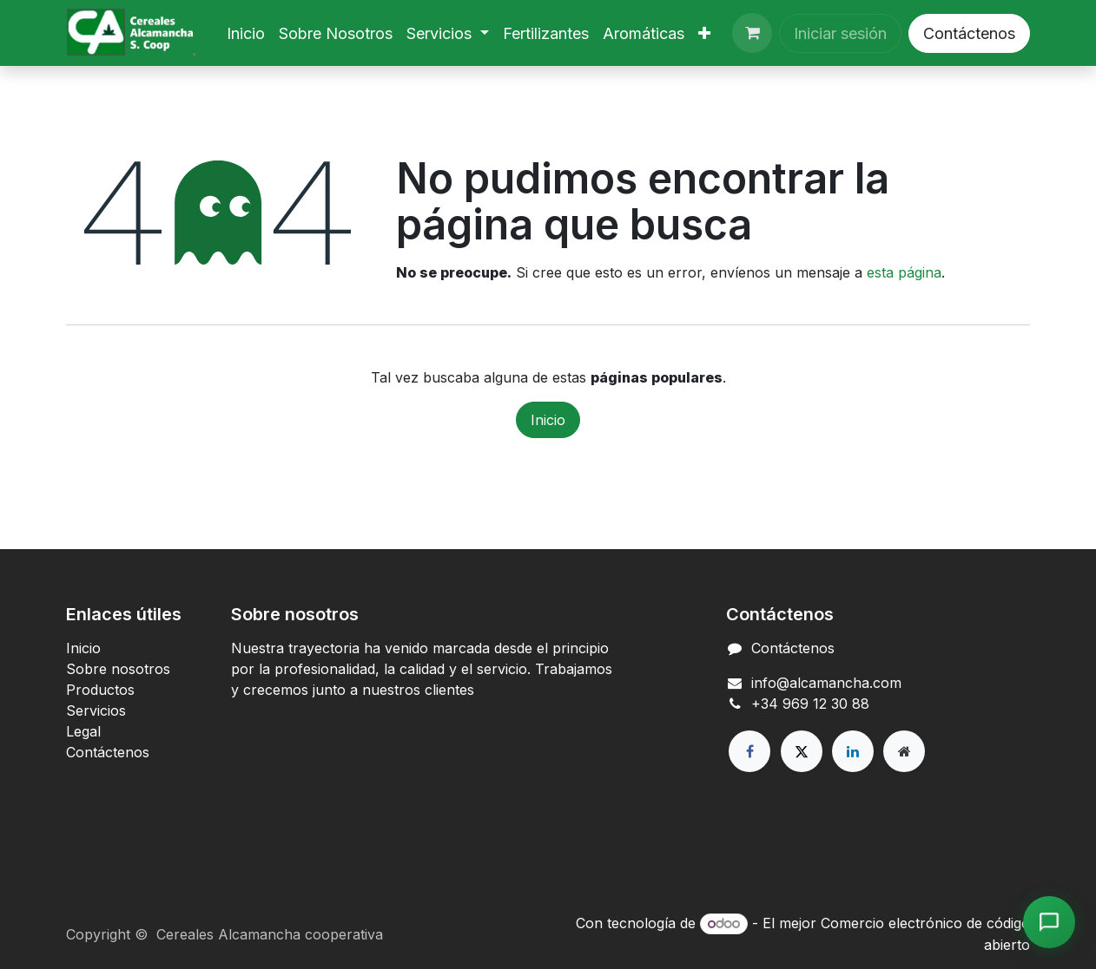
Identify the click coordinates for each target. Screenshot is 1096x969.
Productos (100, 689)
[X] (801, 751)
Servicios (96, 710)
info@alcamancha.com (826, 682)
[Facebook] (749, 751)
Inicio (548, 420)
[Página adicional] (904, 751)
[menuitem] (246, 33)
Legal (83, 731)
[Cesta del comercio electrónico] (752, 33)
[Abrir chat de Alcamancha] (1049, 922)
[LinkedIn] (853, 751)
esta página (904, 272)
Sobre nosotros (118, 669)
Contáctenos (969, 33)
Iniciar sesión (840, 33)
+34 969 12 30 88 (810, 703)
